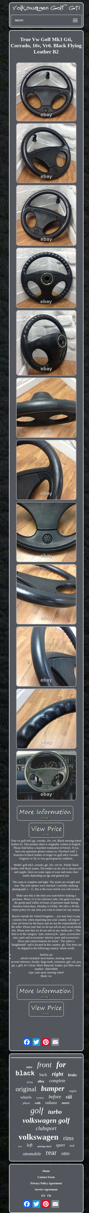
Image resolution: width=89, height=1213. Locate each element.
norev (66, 1103)
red (72, 1145)
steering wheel (44, 1146)
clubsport (46, 1128)
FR (49, 1195)
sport (60, 1145)
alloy (40, 1081)
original (26, 1089)
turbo (55, 1111)
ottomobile (32, 1154)
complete (57, 1080)
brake (72, 1075)
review (40, 1098)
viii (69, 1097)
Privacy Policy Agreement (46, 1183)
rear (51, 1152)
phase (26, 1103)
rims (68, 1138)
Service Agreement (46, 1189)
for (61, 1064)
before (55, 1097)
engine (73, 1091)
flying (30, 1082)
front (44, 1064)
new (29, 1067)
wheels (26, 1097)
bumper (52, 1088)
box (20, 1146)
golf (36, 1110)
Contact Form (46, 1177)
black (25, 1073)
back (43, 1074)
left (29, 1144)
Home (46, 1171)
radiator (51, 1103)
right (57, 1074)
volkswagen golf (46, 1120)
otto (65, 1153)
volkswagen (38, 1137)
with (38, 1103)
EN (43, 1195)
